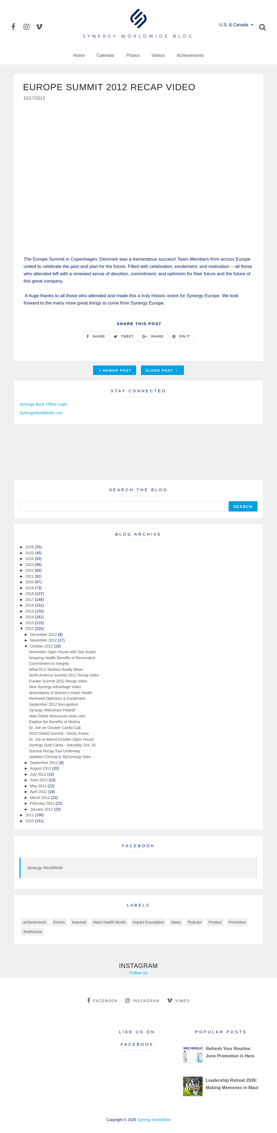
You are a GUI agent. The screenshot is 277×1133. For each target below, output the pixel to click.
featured (79, 922)
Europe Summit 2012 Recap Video (58, 681)
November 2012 (44, 640)
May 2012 (39, 786)
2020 (30, 582)
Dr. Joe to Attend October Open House (61, 739)
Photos (133, 55)
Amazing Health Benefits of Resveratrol (62, 658)
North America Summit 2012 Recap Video (64, 675)
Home (79, 55)
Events (59, 922)
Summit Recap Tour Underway (54, 751)
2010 (30, 821)
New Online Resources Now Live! (57, 716)
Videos (158, 55)
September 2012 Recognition (53, 705)
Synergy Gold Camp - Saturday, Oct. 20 (62, 745)
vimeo (178, 1000)
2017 (30, 600)
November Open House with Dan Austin (62, 652)
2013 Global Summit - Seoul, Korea (58, 733)
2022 (30, 570)
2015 (30, 611)
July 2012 (38, 774)
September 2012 (44, 763)
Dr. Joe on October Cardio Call (55, 728)
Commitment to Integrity (49, 664)
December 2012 (44, 635)
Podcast (195, 922)
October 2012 (42, 646)
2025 (30, 553)
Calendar (105, 55)
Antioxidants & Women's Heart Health (60, 693)
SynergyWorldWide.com (41, 413)
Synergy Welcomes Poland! (52, 710)
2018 (30, 594)
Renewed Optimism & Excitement (57, 699)
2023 (30, 565)
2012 (30, 629)
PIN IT (181, 337)
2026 (30, 547)
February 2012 (43, 803)
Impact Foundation (148, 922)
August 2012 (41, 768)
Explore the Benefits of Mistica (54, 722)
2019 (30, 588)
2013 (30, 623)
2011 (30, 815)
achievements (34, 922)
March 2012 (40, 798)
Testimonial (32, 932)
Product (215, 922)
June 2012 (39, 780)
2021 (30, 576)
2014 (30, 617)
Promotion (237, 922)
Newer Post (115, 371)
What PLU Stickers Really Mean (56, 670)
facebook (102, 1000)
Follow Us (138, 973)
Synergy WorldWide (45, 868)
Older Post (162, 371)
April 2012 (39, 792)
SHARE (96, 337)
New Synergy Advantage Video (55, 687)
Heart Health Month (109, 922)
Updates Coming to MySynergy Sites (60, 757)
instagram (142, 1000)
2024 (30, 559)
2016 (30, 605)
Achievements (190, 55)
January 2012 (42, 809)
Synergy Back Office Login (43, 404)
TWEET (124, 337)
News (176, 922)
